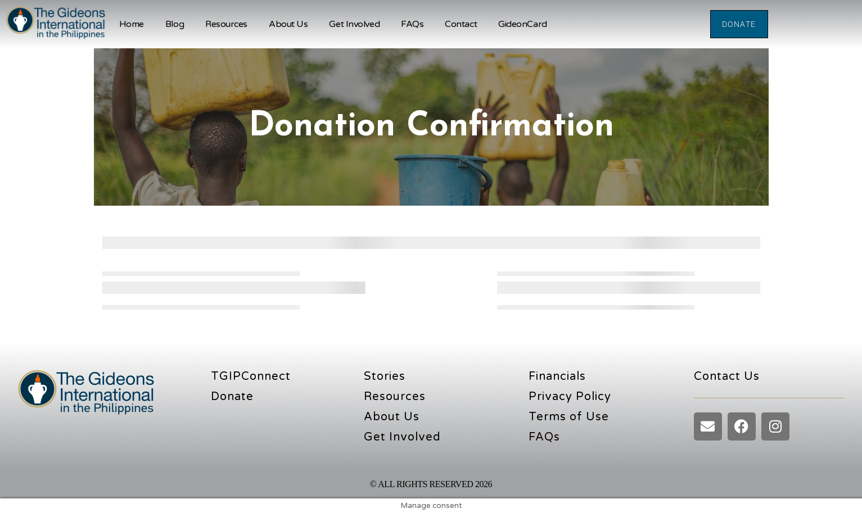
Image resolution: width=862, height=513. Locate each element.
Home (131, 24)
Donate (232, 396)
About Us (288, 24)
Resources (226, 24)
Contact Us (727, 376)
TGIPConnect (251, 376)
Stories (384, 376)
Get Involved (354, 24)
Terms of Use (569, 417)
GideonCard (522, 24)
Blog (174, 24)
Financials (557, 376)
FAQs (412, 24)
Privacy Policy (570, 396)
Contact (461, 24)
